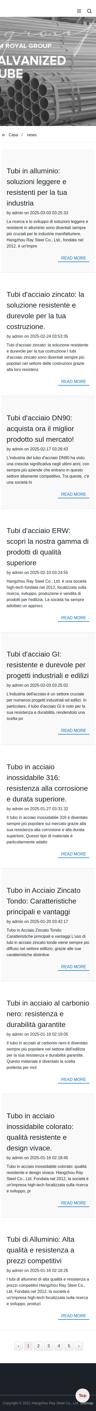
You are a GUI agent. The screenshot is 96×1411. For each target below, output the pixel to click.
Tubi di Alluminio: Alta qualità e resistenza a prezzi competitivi (40, 1250)
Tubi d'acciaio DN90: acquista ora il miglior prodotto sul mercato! (40, 428)
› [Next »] (78, 1346)
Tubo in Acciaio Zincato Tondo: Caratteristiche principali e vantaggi (43, 901)
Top (83, 1395)
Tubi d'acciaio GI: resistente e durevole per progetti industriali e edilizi (48, 665)
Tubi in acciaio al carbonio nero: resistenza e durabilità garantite (48, 1014)
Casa (13, 135)
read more (73, 258)
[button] (79, 11)
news (31, 135)
